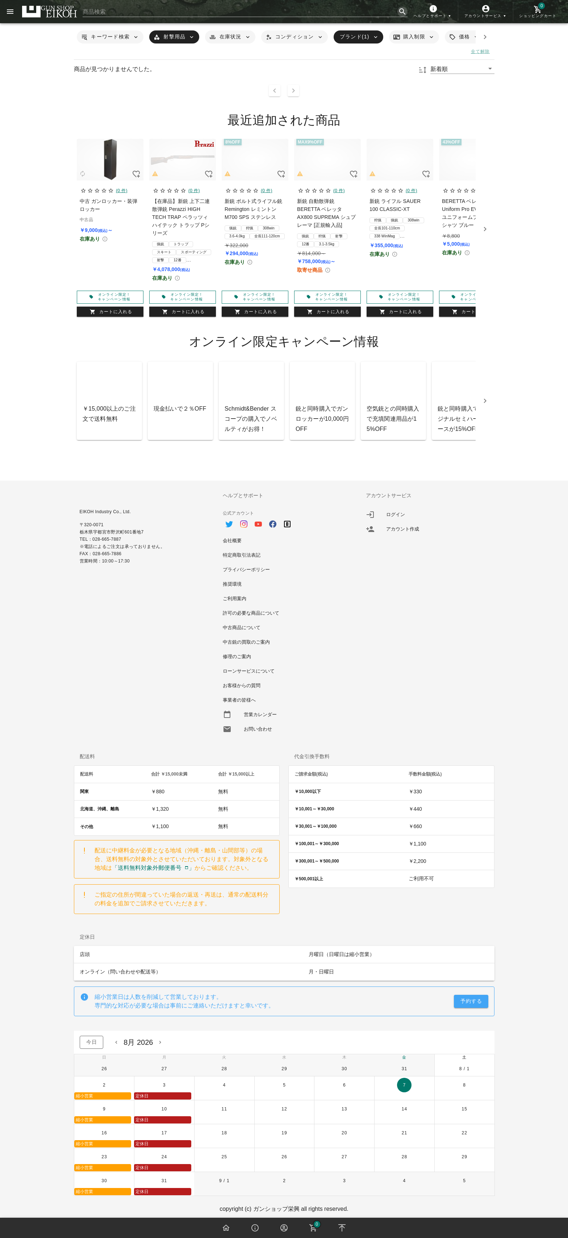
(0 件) (121, 190)
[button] (433, 11)
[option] (284, 520)
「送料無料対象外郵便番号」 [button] (153, 868)
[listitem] (427, 514)
